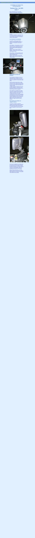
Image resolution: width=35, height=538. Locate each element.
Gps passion (20, 12)
